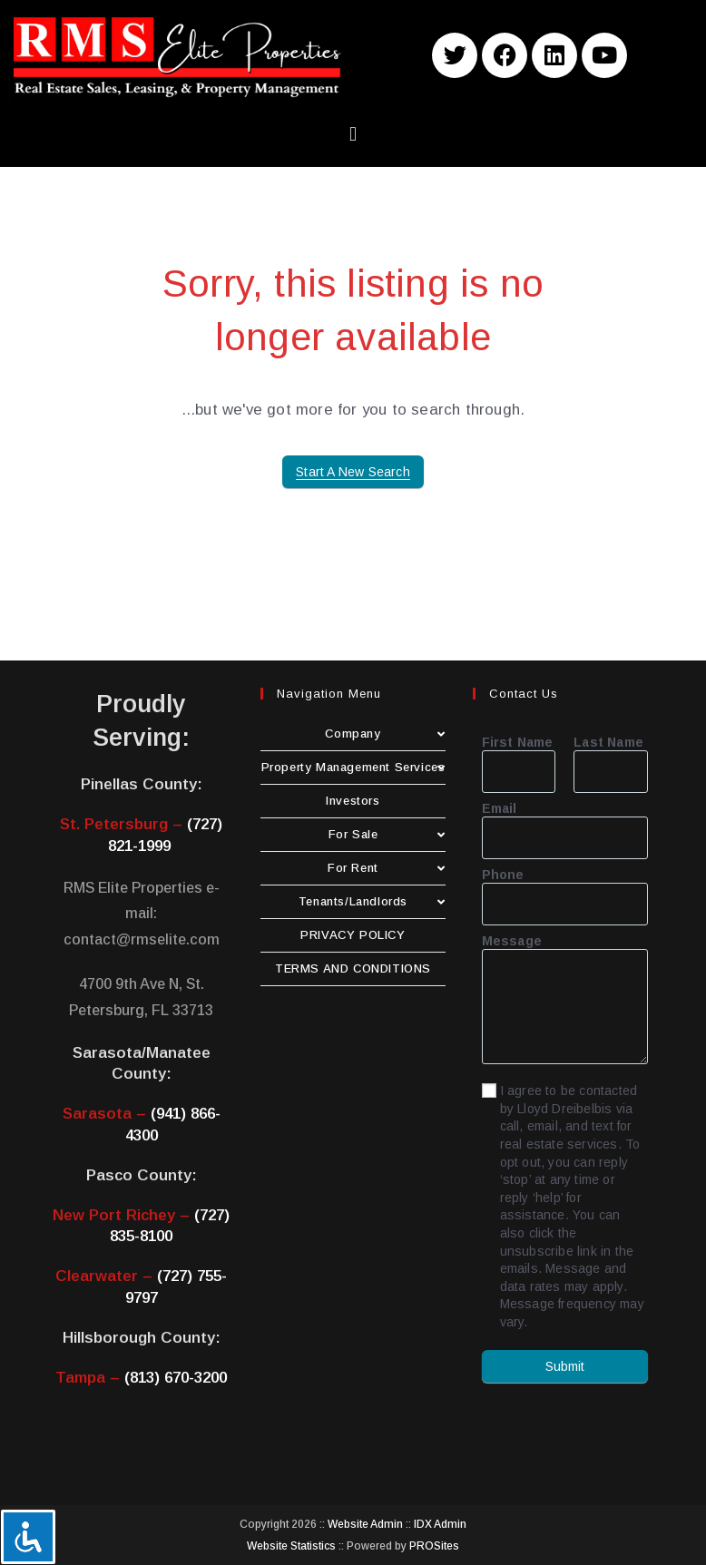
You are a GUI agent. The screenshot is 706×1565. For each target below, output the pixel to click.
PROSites (434, 1546)
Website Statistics (291, 1546)
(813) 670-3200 (175, 1377)
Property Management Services (353, 767)
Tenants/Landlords (372, 901)
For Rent (387, 868)
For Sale (387, 834)
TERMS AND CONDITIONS (353, 968)
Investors (352, 800)
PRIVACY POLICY (352, 935)
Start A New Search (353, 472)
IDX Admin (440, 1524)
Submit (564, 1366)
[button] (352, 134)
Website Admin (365, 1524)
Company (385, 733)
